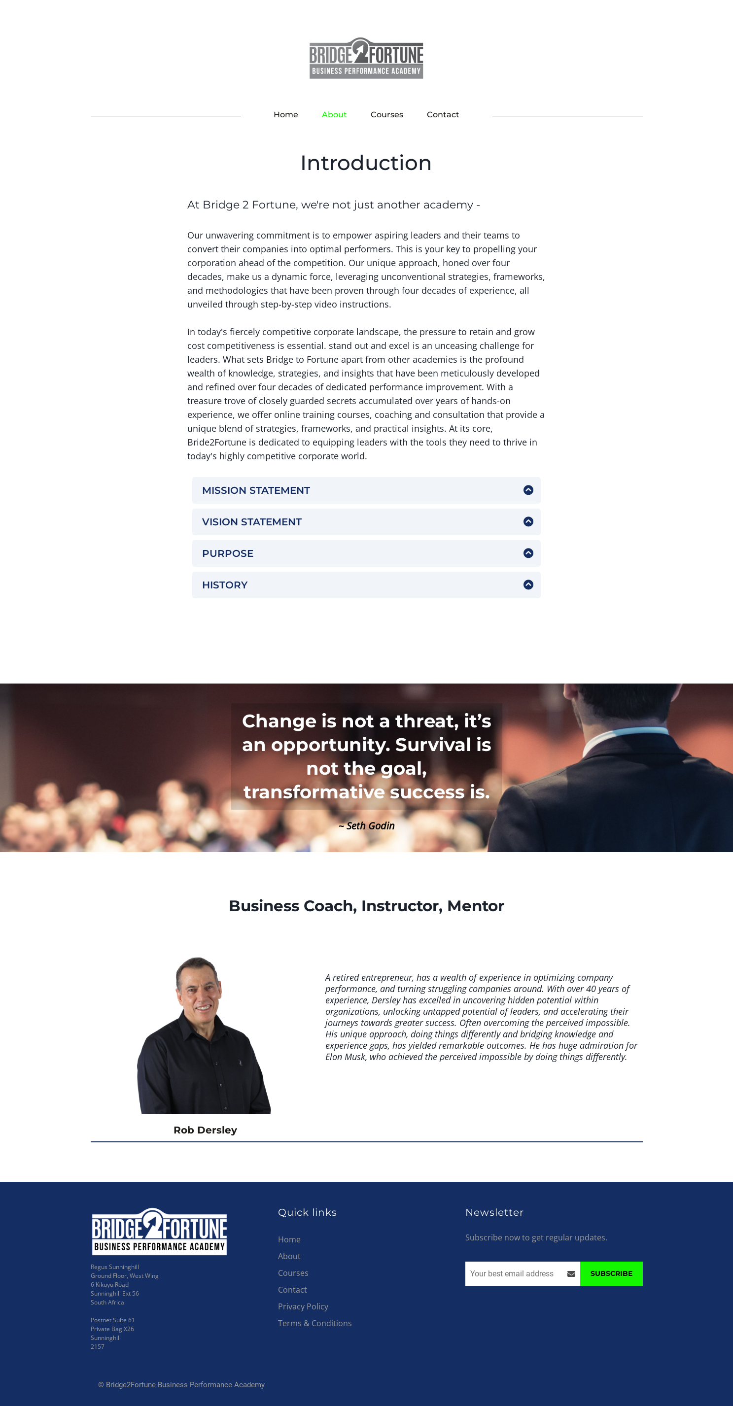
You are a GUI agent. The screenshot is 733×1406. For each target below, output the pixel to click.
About (334, 114)
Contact (443, 114)
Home (286, 114)
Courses (387, 114)
